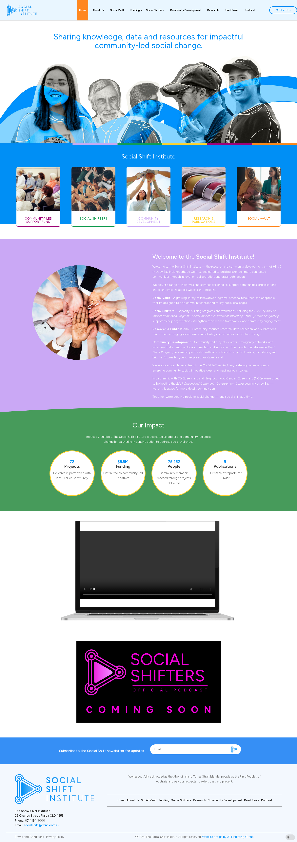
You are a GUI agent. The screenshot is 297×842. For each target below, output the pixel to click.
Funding (135, 10)
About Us (98, 10)
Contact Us (283, 10)
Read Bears (232, 10)
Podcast (250, 10)
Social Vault (117, 10)
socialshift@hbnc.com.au (41, 825)
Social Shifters (155, 10)
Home (82, 10)
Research (213, 10)
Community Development (185, 10)
